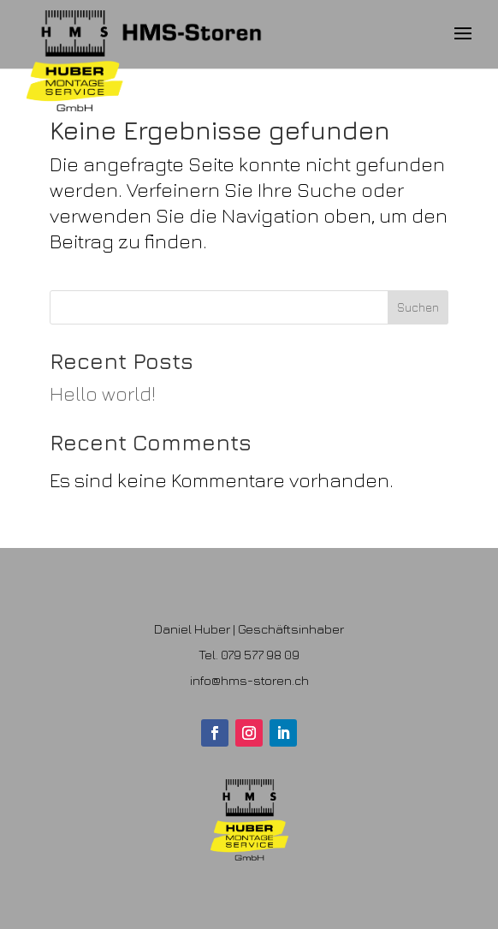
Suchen (418, 307)
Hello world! (103, 393)
